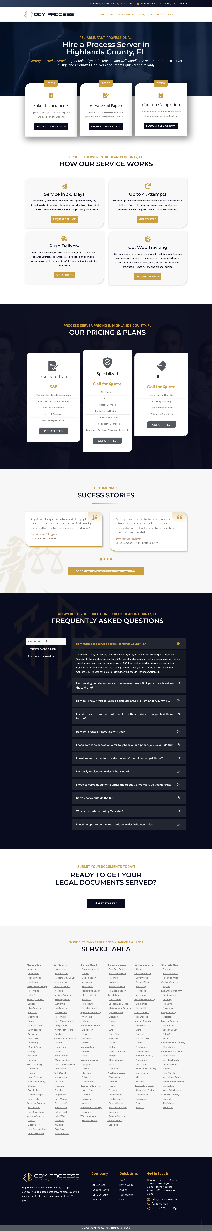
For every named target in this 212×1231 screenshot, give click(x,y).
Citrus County (142, 973)
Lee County (60, 1008)
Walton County (89, 1116)
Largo (112, 1085)
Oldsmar (113, 1090)
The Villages (169, 1103)
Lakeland (59, 1120)
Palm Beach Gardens (173, 1081)
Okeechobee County (173, 1042)
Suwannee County (91, 1107)
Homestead (61, 1047)
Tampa (112, 1055)
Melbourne (87, 986)
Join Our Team (99, 1194)
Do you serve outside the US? (128, 798)
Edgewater (34, 1124)
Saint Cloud (142, 1064)
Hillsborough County (119, 1008)
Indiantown (168, 1025)
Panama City (61, 973)
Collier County (169, 982)
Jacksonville (115, 999)
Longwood (141, 1098)
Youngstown (61, 982)
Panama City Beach (65, 977)
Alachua (32, 969)
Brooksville (141, 1003)
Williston (167, 1016)
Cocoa (85, 973)
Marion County (142, 1021)
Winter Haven (62, 1133)
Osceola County (143, 1055)
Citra (138, 1029)
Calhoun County (143, 964)
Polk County (61, 1072)
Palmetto (87, 1038)
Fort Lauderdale (117, 973)
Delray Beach (170, 1064)
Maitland (86, 1072)
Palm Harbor (115, 1094)
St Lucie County (36, 1103)
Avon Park (87, 1016)
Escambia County (171, 990)
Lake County (34, 1008)
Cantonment (169, 995)
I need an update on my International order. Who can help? (128, 824)
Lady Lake (33, 1038)
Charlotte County (171, 964)
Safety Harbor (116, 1103)
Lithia (112, 1025)
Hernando (141, 990)
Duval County (115, 995)
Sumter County (170, 1094)
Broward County (116, 964)
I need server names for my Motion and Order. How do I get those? (128, 758)
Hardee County (62, 995)
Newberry (33, 982)
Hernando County (144, 999)
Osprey (86, 1094)
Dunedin (113, 1081)
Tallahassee (142, 1016)
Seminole (113, 1111)
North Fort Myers (64, 1029)
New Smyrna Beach (38, 1129)
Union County (115, 1120)
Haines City (61, 1107)
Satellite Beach (89, 1008)
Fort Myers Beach (64, 1021)
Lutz (111, 1029)
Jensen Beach (170, 1029)
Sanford (140, 1107)
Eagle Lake (60, 1094)
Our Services (98, 1185)
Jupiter (166, 1068)
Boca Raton (169, 1055)
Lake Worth (169, 1072)
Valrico (112, 1064)
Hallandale (114, 977)
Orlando (86, 1077)
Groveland (33, 1034)
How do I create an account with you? (128, 732)
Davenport (60, 1085)
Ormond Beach (36, 1133)
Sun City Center (117, 1051)
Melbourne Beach (91, 990)
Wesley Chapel (35, 1094)
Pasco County (35, 1064)
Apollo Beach (116, 1012)
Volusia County (35, 1116)
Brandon (113, 1016)
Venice (85, 1103)
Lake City (33, 995)
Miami (58, 1051)
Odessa (32, 1085)
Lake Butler (114, 1124)
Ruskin (112, 1042)
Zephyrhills (33, 1098)
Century (167, 999)
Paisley (31, 1051)
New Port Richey (36, 1081)
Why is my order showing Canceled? (128, 811)
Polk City (59, 1129)
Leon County (141, 1012)
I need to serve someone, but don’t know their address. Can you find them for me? (128, 716)
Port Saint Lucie (36, 1111)
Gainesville (33, 973)
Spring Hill (141, 1008)
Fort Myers (60, 1016)
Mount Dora (34, 1047)
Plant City (114, 1034)
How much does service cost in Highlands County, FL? (128, 644)
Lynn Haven (61, 969)
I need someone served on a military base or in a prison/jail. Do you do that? (128, 745)
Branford (86, 1111)
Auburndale (61, 1077)
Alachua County (36, 964)
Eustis (31, 1021)
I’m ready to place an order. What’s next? (128, 771)
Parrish (85, 1042)
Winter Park (88, 1081)
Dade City (33, 1068)
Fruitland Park (35, 1025)
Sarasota (87, 1098)
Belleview (140, 1025)
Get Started (107, 14)
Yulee (85, 1055)
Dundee (59, 1090)
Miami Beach (61, 1055)
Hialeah (59, 1042)
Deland (31, 1120)
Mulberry (59, 1124)
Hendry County (35, 999)
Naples (166, 986)
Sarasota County (90, 1085)
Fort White (33, 990)
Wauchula (60, 1003)
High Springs (34, 977)
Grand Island (34, 1029)
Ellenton (86, 1034)
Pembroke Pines (117, 986)
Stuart (166, 1038)
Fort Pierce (34, 1107)
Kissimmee (141, 1060)
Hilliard (85, 1051)
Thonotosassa (116, 1060)
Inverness (141, 995)
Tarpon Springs (117, 1116)
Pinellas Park (115, 1098)
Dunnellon (141, 1034)
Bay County (60, 964)
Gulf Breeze (142, 1072)
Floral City (141, 986)
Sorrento (33, 1055)
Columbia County (37, 986)
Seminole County (144, 1085)
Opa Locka (60, 1068)
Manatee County (90, 1025)
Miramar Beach (89, 1120)
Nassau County (89, 1047)
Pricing (141, 14)
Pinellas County (116, 1072)
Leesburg (33, 1042)
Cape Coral (61, 1012)
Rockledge (87, 1003)
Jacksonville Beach (119, 1003)
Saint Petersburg (118, 1107)
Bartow (59, 1081)
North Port (87, 1090)
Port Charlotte (170, 973)
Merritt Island (89, 995)
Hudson (32, 1072)
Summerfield (142, 1051)
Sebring (86, 1021)
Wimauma (114, 1068)
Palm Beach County (172, 1051)
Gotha (85, 1068)
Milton (139, 1077)
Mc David (167, 1003)
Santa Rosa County (145, 1068)
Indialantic (87, 982)
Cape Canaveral (90, 969)
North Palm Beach (172, 1077)
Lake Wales (61, 1116)
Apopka (86, 1064)
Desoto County (62, 986)
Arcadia (59, 990)
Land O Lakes (35, 1077)
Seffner (112, 1047)
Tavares (32, 1060)
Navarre (140, 1081)
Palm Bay (86, 999)
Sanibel (59, 1034)
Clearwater (115, 1077)
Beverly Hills (142, 977)
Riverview (114, 1038)
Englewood (168, 969)
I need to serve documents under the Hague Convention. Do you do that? (128, 785)
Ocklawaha (141, 1047)
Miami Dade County (65, 1038)
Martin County (169, 1021)
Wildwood (168, 1107)
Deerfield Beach (117, 969)
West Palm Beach (172, 1090)
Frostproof (61, 1103)
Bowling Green (62, 999)
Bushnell (167, 1098)
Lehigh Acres (62, 1025)
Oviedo (139, 1103)
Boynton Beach (171, 1060)
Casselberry (142, 1094)
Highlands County (90, 1012)
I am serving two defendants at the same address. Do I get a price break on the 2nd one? (128, 685)
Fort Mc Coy (142, 1038)
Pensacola (168, 1008)
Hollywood (114, 982)
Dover (112, 1021)
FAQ (170, 14)
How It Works (125, 14)
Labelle (31, 1003)
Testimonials (156, 14)
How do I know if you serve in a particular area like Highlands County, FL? (128, 701)
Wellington (168, 1085)
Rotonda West (170, 977)
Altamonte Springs (146, 1090)
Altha (139, 969)
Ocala (139, 1042)
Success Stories (100, 1190)
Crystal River (142, 982)
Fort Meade (61, 1098)
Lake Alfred (61, 1111)
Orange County (89, 1060)
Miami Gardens (63, 1060)
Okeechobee (169, 1047)
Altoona (32, 1012)
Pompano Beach (117, 990)
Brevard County (89, 964)
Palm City (168, 1034)
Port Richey (34, 1090)
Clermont (33, 1016)
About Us (96, 1180)
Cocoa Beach (89, 977)
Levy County (168, 1012)
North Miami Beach (65, 1064)
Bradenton (87, 1029)
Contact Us (97, 1199)
